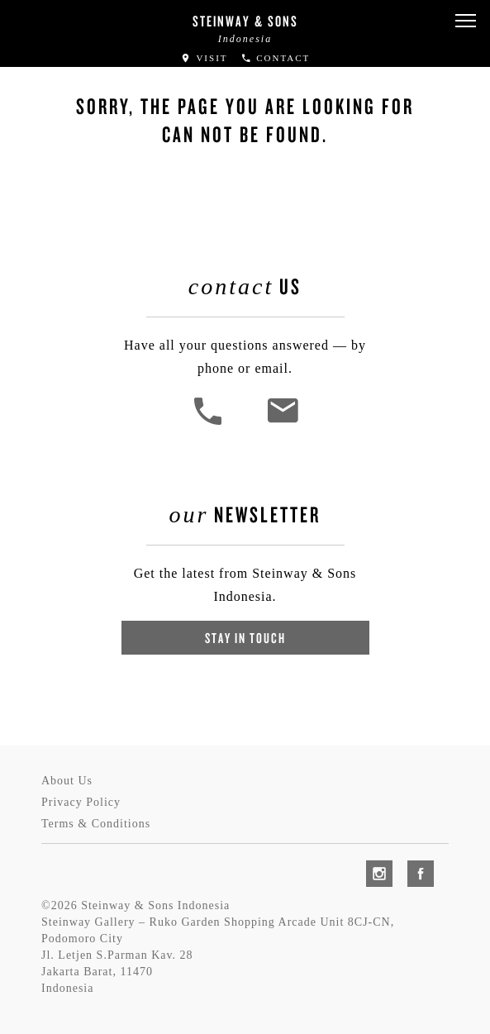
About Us (67, 780)
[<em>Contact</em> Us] (282, 423)
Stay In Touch (245, 637)
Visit (204, 58)
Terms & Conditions (95, 823)
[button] (465, 21)
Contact (275, 58)
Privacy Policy (81, 802)
